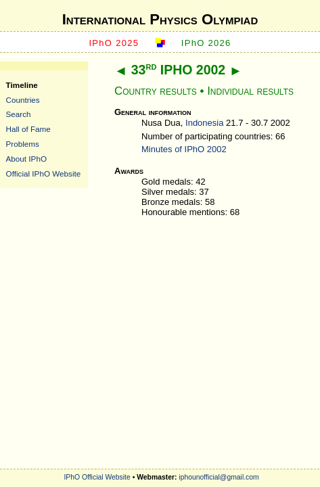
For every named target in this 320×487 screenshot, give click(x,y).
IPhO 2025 (114, 43)
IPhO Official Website (97, 477)
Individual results (250, 91)
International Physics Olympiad (160, 19)
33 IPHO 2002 (178, 69)
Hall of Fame (28, 128)
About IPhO (26, 158)
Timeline (22, 84)
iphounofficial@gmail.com (218, 477)
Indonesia (204, 123)
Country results (155, 91)
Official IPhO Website (43, 173)
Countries (23, 99)
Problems (22, 143)
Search (18, 114)
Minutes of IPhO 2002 (184, 149)
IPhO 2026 (206, 43)
